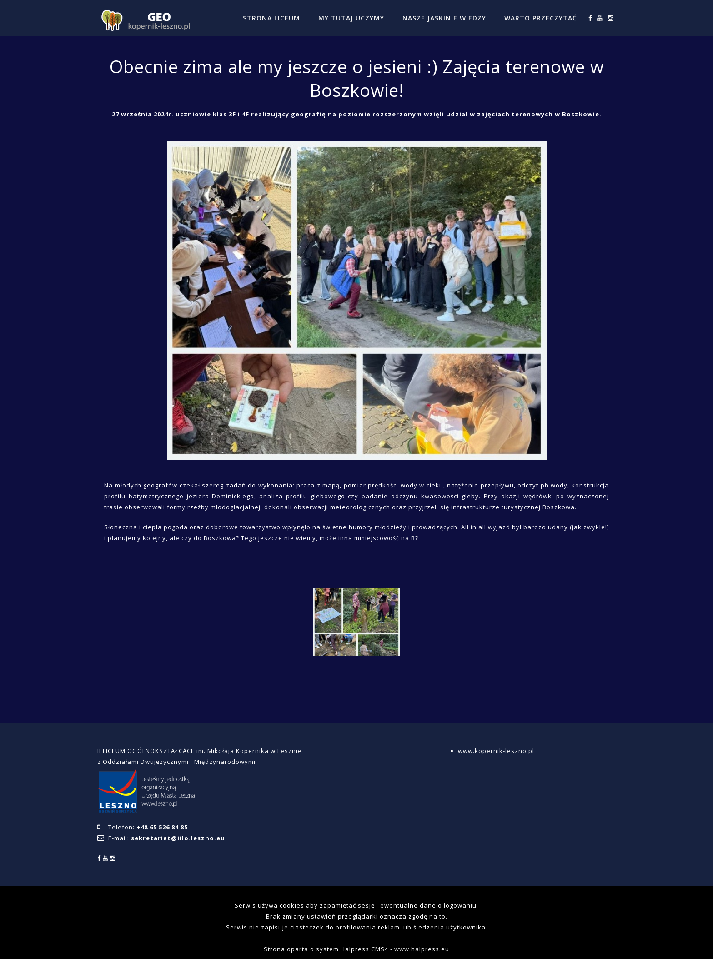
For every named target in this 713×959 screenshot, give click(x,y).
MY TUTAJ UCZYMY (351, 18)
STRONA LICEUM (271, 18)
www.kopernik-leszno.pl (496, 751)
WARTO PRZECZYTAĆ (540, 18)
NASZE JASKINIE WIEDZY (444, 18)
